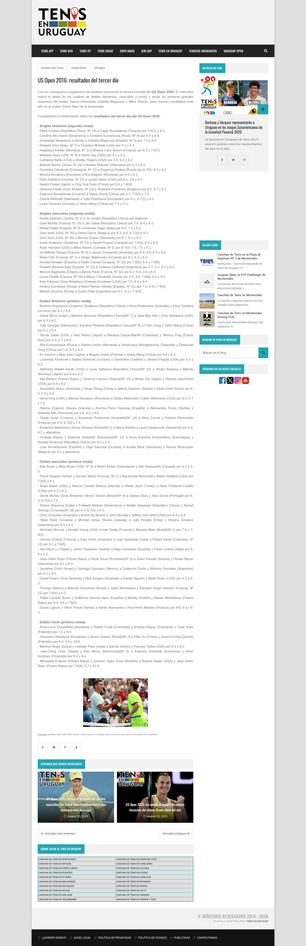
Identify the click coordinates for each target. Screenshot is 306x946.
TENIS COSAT (105, 51)
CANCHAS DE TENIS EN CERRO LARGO (58, 868)
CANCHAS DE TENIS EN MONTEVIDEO (57, 859)
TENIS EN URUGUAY (170, 51)
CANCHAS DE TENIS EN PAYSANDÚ (133, 882)
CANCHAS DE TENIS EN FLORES (132, 873)
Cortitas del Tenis (52, 68)
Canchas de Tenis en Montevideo (239, 295)
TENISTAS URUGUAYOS (203, 51)
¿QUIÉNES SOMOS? (52, 937)
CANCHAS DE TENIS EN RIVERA (131, 886)
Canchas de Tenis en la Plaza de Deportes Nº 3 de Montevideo (239, 256)
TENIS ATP (47, 51)
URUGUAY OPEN (233, 51)
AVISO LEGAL (80, 937)
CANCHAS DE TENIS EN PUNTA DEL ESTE (136, 859)
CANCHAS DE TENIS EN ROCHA (54, 890)
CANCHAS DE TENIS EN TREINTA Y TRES (136, 899)
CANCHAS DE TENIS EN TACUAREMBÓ (58, 899)
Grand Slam (78, 68)
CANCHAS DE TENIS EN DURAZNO (56, 873)
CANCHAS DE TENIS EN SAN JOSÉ (56, 895)
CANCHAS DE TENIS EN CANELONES (134, 864)
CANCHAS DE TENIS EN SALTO (131, 890)
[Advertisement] (233, 206)
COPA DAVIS (127, 51)
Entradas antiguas (176, 833)
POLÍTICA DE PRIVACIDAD (112, 937)
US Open (99, 68)
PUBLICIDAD (180, 937)
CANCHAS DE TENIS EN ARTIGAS (55, 864)
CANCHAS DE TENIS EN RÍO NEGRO (56, 886)
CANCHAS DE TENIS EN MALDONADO (57, 882)
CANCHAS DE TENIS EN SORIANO (132, 895)
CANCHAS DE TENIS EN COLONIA (132, 868)
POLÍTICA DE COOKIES (150, 937)
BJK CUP (146, 51)
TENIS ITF (85, 51)
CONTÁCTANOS (205, 937)
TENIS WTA (66, 51)
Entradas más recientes (58, 833)
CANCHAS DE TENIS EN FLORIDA (55, 877)
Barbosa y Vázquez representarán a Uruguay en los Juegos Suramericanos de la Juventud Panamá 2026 (233, 127)
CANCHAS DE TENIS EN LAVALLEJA (133, 877)
